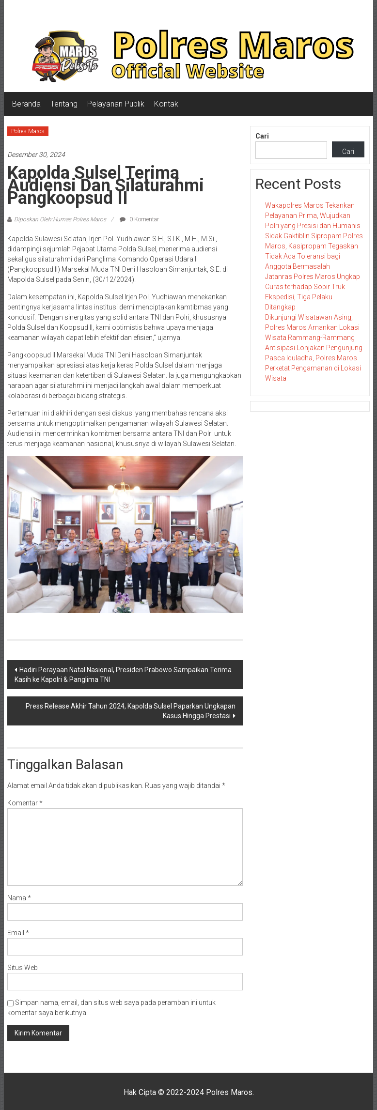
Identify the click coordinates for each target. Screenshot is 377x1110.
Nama (19, 898)
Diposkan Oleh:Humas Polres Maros (60, 219)
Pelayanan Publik (115, 103)
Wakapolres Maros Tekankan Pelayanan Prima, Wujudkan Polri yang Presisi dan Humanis (313, 215)
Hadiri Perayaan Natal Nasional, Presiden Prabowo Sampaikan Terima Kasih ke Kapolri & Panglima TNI (123, 674)
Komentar (25, 803)
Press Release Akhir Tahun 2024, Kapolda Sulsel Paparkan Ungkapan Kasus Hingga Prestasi (131, 711)
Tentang (64, 103)
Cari (262, 136)
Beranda (26, 103)
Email (18, 933)
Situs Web (22, 967)
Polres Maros (28, 131)
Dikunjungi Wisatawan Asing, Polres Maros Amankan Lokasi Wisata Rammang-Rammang (312, 327)
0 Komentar (139, 219)
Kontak (166, 103)
